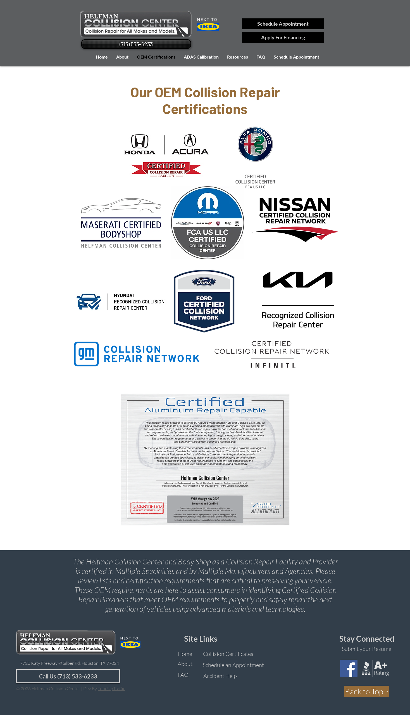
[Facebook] (348, 668)
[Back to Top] (366, 691)
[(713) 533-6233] (136, 44)
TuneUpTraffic (111, 688)
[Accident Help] (220, 675)
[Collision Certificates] (228, 653)
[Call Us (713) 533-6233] (68, 676)
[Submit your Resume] (366, 648)
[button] (237, 57)
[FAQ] (183, 674)
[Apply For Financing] (283, 37)
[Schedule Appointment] (283, 23)
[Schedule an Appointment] (233, 665)
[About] (185, 663)
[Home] (185, 653)
